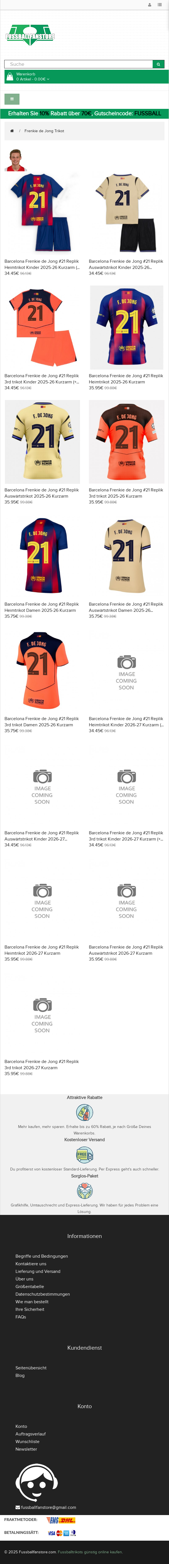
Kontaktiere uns (31, 1264)
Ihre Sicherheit (30, 1309)
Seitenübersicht (31, 1368)
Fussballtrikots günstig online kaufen (90, 1552)
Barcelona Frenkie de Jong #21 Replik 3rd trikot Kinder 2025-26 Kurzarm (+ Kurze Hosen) (42, 382)
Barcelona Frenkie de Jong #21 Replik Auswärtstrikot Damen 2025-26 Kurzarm (126, 610)
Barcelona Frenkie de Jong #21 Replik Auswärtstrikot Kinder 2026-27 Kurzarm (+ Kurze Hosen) (42, 839)
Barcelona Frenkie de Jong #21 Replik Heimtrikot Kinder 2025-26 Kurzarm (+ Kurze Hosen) (42, 268)
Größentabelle (30, 1286)
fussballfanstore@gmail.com (48, 1507)
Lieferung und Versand (38, 1271)
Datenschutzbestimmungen (43, 1294)
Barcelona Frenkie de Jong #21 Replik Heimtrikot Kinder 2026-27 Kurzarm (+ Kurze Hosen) (126, 725)
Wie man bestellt (32, 1302)
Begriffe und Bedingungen (42, 1256)
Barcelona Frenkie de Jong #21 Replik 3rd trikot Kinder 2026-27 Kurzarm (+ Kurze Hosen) (126, 839)
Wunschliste (27, 1441)
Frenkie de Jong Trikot (44, 131)
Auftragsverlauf (31, 1434)
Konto (21, 1426)
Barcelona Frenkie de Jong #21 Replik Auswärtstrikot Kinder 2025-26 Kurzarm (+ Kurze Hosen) (126, 268)
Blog (20, 1375)
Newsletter (26, 1449)
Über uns (24, 1279)
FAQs (21, 1317)
